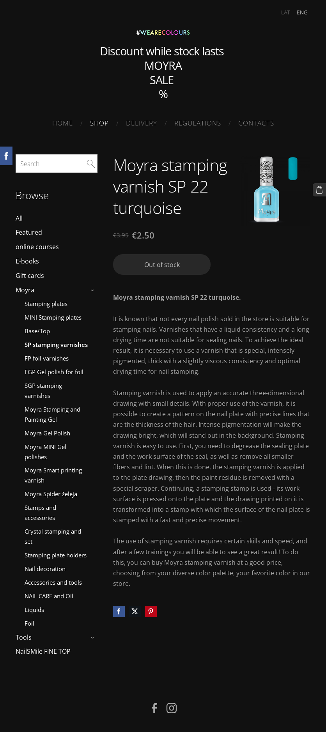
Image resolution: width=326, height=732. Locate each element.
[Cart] (319, 189)
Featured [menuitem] (29, 232)
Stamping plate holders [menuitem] (56, 555)
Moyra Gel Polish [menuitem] (47, 433)
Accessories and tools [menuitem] (53, 582)
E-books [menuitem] (27, 261)
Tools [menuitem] (24, 637)
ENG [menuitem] (302, 12)
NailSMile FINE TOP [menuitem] (43, 651)
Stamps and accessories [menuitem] (40, 513)
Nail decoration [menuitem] (45, 569)
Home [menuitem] (62, 122)
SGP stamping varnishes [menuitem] (43, 391)
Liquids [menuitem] (34, 610)
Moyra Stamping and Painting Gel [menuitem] (52, 414)
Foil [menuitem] (29, 623)
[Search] (56, 163)
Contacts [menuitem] (256, 122)
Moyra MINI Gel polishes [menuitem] (45, 452)
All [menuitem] (19, 218)
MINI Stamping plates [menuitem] (53, 317)
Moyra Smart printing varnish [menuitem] (53, 475)
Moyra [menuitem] (25, 290)
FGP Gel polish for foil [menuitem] (54, 372)
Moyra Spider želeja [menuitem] (51, 494)
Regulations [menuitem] (197, 122)
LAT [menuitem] (285, 12)
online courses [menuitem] (37, 246)
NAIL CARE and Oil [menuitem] (49, 596)
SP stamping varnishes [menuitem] (56, 344)
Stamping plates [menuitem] (46, 304)
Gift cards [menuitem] (30, 275)
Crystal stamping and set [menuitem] (53, 536)
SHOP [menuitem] (99, 122)
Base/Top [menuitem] (37, 331)
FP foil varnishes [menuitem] (47, 358)
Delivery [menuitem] (141, 122)
